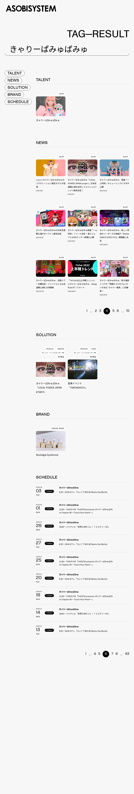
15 (127, 311)
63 (127, 654)
